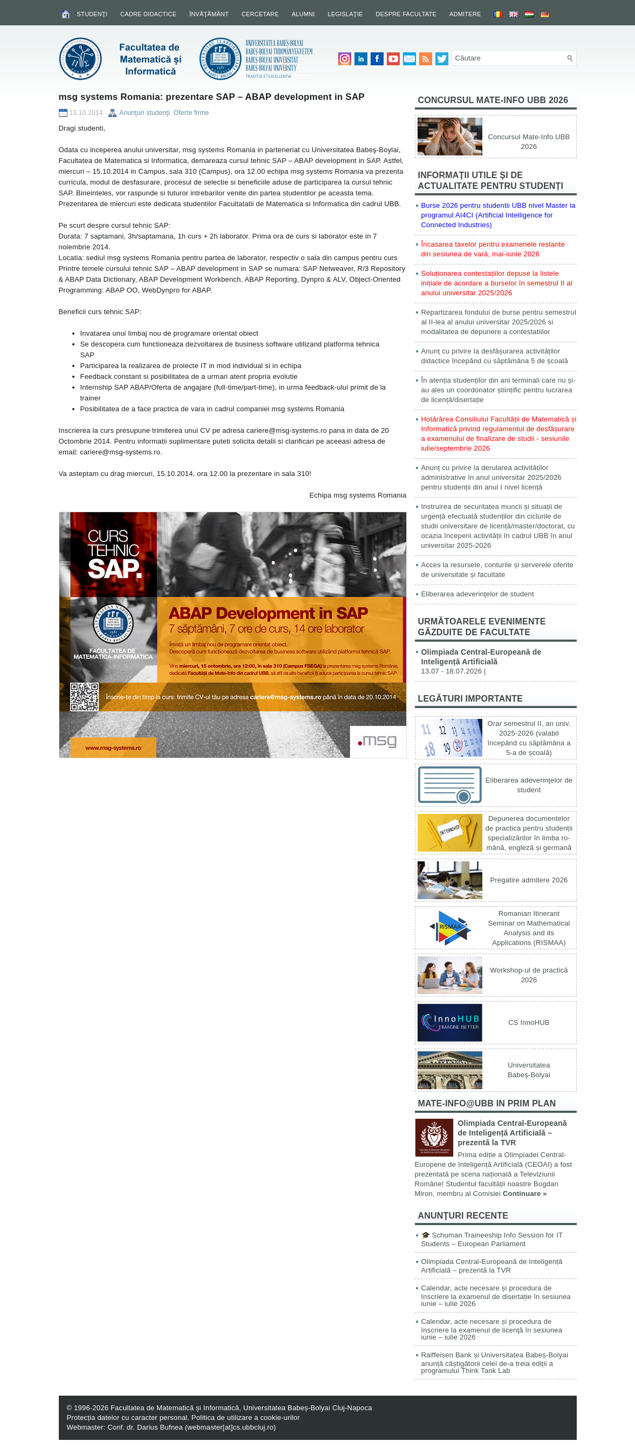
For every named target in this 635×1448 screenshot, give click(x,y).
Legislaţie (345, 14)
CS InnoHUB (528, 1022)
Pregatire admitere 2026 (529, 880)
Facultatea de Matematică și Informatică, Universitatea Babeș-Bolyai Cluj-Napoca (241, 1408)
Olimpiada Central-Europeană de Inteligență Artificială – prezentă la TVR (512, 1133)
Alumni (303, 14)
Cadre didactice (148, 14)
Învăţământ (209, 14)
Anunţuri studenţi (144, 113)
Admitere (465, 14)
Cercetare (260, 14)
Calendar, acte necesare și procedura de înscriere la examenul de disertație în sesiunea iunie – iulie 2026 (496, 1296)
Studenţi (92, 14)
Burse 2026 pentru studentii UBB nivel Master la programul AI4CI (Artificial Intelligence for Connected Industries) (498, 215)
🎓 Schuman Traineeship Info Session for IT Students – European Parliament (492, 1239)
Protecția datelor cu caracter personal (127, 1417)
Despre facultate (405, 14)
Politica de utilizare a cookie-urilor (246, 1417)
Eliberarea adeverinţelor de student (477, 594)
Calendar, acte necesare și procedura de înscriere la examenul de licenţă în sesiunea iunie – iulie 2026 (492, 1329)
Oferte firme (191, 113)
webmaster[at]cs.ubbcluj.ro (230, 1427)
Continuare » (525, 1193)
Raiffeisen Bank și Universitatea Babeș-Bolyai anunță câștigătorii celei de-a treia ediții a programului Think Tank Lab (495, 1363)
